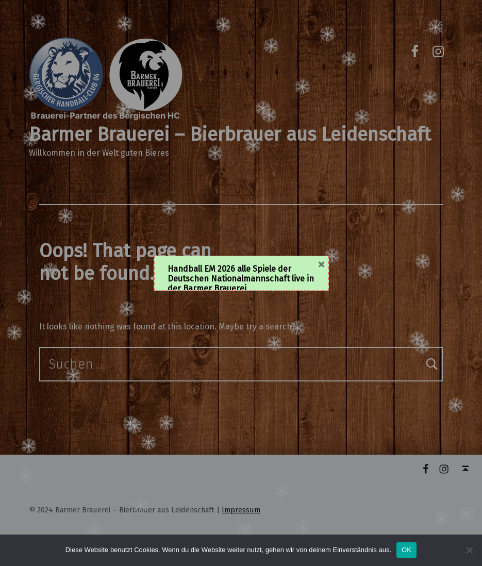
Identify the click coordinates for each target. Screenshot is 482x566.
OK (406, 550)
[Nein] (469, 550)
